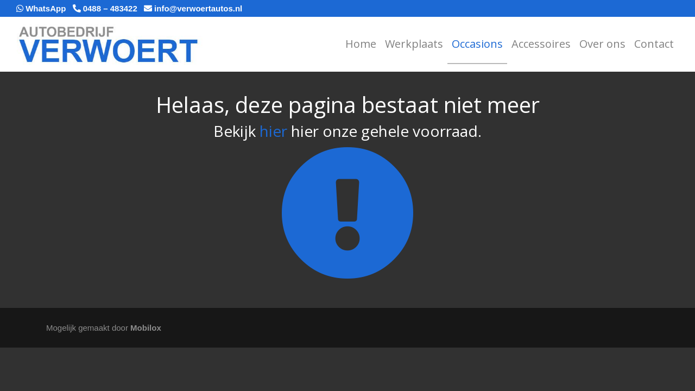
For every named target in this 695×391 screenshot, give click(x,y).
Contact (654, 43)
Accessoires (541, 43)
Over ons (602, 43)
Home (360, 43)
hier (273, 131)
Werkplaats (414, 43)
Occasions (477, 43)
